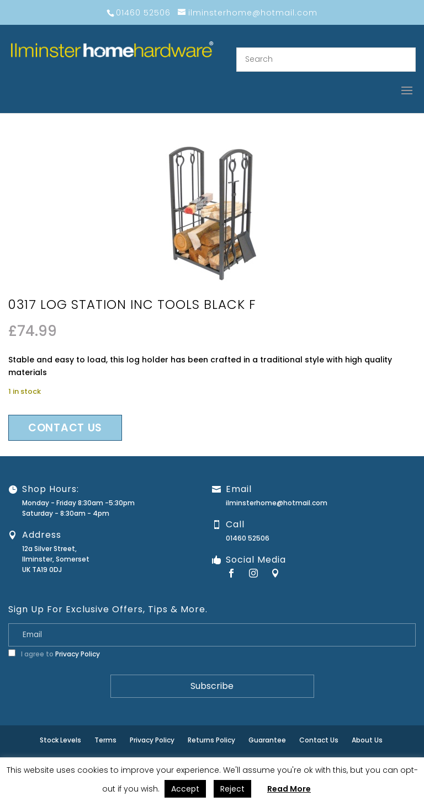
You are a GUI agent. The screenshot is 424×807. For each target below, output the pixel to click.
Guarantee (267, 740)
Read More (289, 788)
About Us (367, 740)
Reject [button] (232, 788)
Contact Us (318, 740)
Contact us (65, 427)
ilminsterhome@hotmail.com (276, 502)
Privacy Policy (77, 654)
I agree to (54, 654)
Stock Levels (60, 740)
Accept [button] (185, 788)
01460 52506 (247, 538)
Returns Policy (211, 740)
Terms (105, 740)
